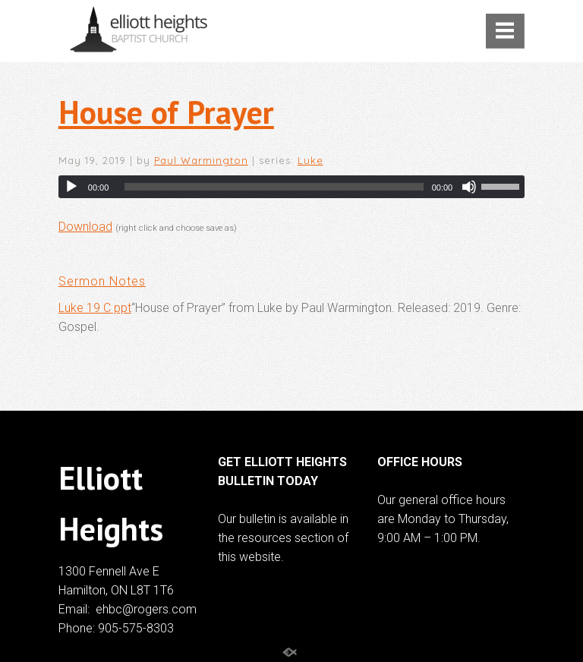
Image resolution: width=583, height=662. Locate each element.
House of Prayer (166, 112)
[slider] (273, 187)
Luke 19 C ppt (94, 308)
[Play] (71, 186)
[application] (291, 186)
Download (85, 226)
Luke (310, 160)
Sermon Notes (102, 281)
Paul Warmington (201, 160)
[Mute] (469, 186)
